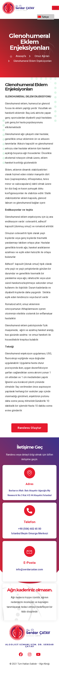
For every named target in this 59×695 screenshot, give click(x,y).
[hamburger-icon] (55, 8)
